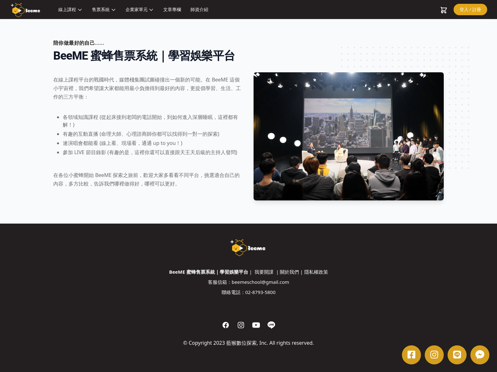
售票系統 (104, 9)
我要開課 (264, 272)
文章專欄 (172, 9)
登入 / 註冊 (470, 9)
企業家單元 (140, 9)
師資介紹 (199, 9)
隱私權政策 (316, 272)
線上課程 (70, 9)
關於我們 (289, 272)
